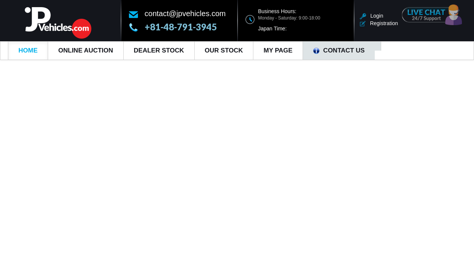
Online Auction (85, 50)
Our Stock (224, 50)
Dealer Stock (159, 50)
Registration (379, 23)
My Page (278, 50)
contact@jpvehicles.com (185, 13)
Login (371, 16)
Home (28, 50)
